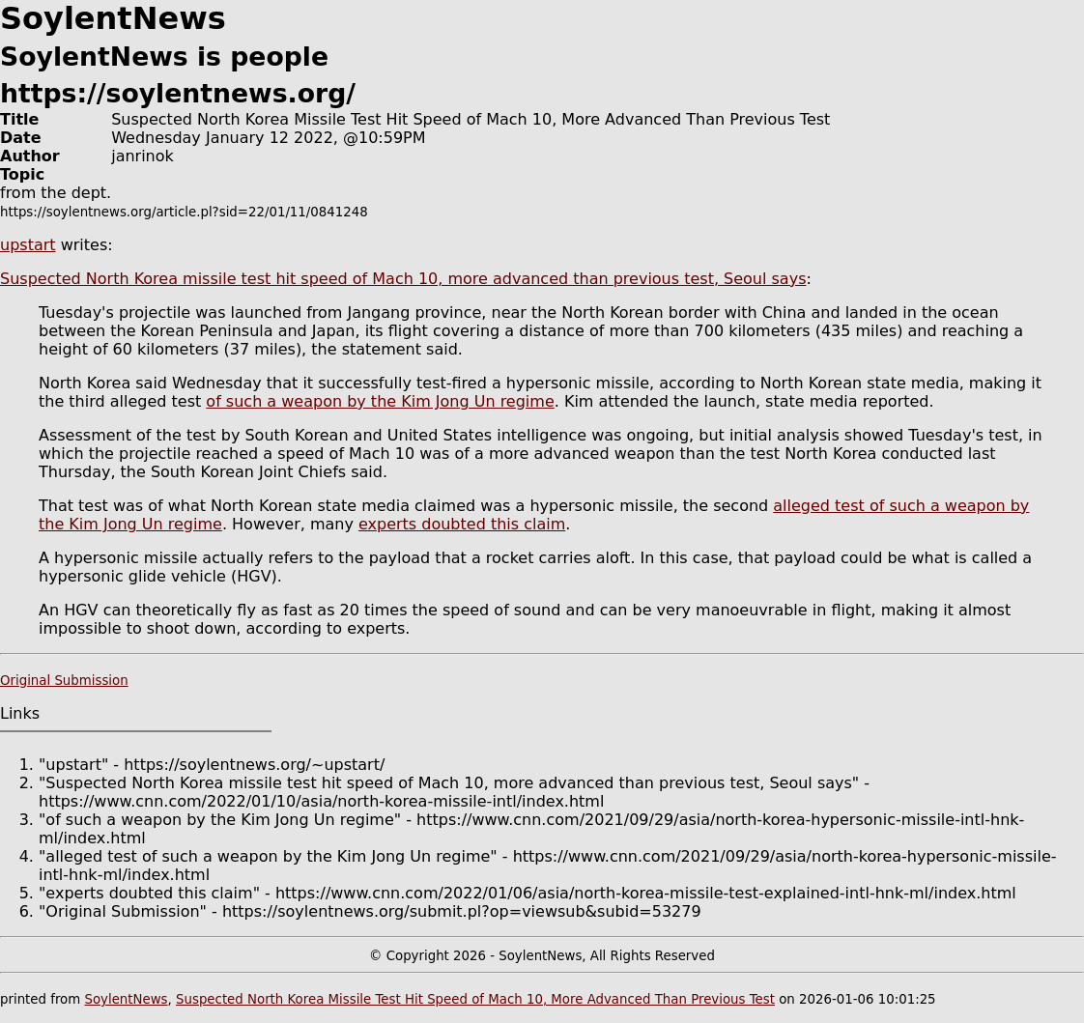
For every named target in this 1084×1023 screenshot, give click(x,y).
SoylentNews (125, 999)
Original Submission (64, 680)
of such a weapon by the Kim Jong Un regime (380, 401)
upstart (28, 245)
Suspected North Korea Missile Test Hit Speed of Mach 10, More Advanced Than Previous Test (475, 999)
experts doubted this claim (461, 524)
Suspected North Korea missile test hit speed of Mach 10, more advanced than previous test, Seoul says (403, 279)
